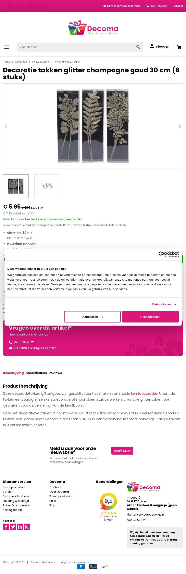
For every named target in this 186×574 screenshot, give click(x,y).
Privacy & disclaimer (43, 562)
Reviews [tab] (55, 373)
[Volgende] (180, 126)
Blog (52, 505)
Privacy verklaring (61, 496)
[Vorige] (6, 126)
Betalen (8, 492)
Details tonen (161, 304)
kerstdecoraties (144, 393)
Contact (178, 5)
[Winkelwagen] (179, 47)
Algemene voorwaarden (75, 562)
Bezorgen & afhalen (16, 496)
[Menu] (7, 47)
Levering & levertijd (16, 501)
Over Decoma (59, 492)
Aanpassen (92, 316)
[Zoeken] (138, 47)
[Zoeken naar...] (75, 47)
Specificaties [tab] (36, 373)
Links (52, 501)
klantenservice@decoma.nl (124, 5)
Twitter (15, 525)
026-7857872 (158, 5)
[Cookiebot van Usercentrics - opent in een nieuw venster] (161, 254)
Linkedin (22, 525)
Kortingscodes (12, 510)
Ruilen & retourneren (17, 505)
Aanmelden (122, 451)
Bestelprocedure (14, 487)
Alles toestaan (150, 316)
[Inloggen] (159, 46)
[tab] (13, 373)
